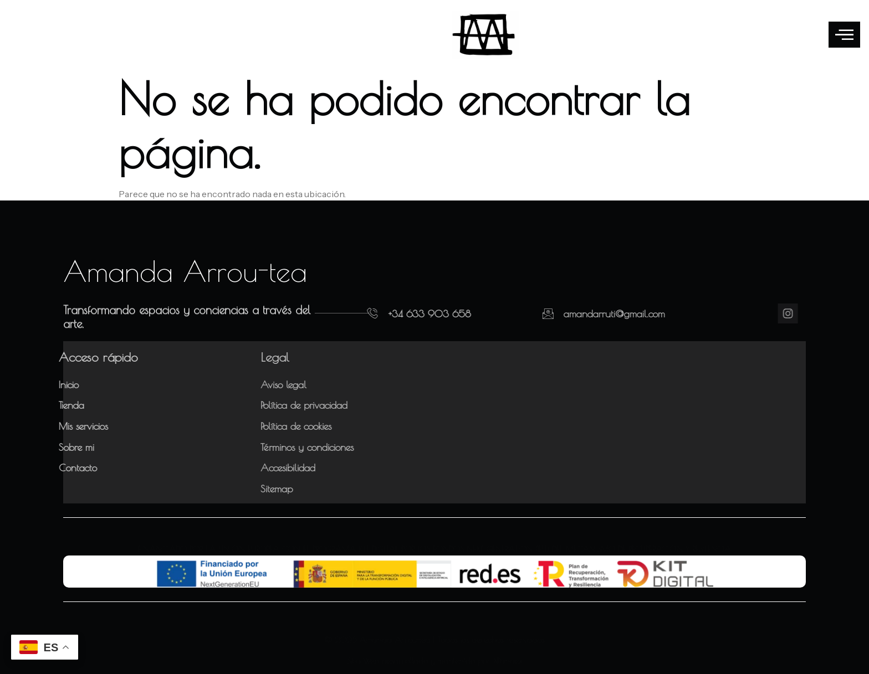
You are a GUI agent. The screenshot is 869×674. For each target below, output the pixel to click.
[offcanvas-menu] (844, 35)
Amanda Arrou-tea (185, 271)
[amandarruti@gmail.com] (511, 313)
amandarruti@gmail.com (577, 314)
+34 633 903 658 (405, 314)
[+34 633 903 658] (348, 313)
